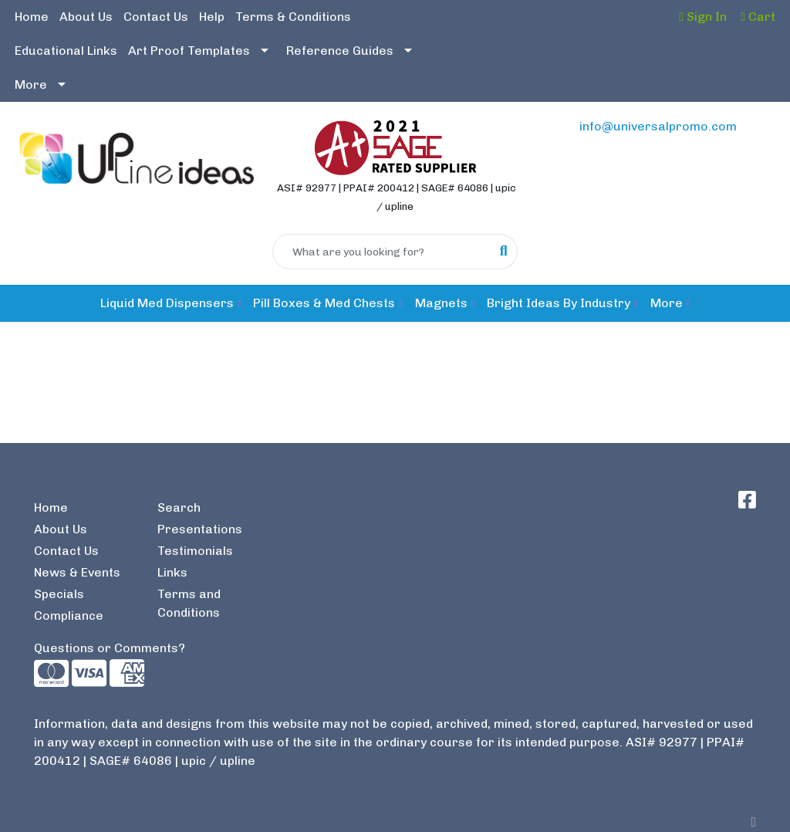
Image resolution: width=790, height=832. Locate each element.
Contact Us (155, 16)
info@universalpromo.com (658, 126)
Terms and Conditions (189, 603)
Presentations (199, 529)
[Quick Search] (381, 251)
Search (179, 507)
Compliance (68, 615)
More (31, 84)
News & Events (77, 572)
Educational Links (66, 50)
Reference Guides (339, 50)
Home (32, 16)
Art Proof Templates (189, 50)
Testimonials (195, 550)
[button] (170, 303)
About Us (86, 16)
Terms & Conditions (293, 16)
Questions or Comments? (109, 648)
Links (172, 572)
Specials (59, 594)
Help (212, 16)
